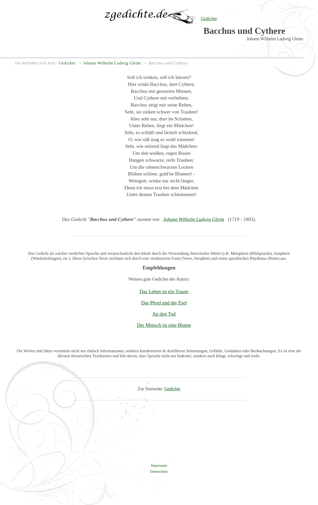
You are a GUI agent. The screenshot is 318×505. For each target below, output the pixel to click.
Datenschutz (159, 471)
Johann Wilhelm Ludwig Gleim (193, 219)
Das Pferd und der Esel (164, 302)
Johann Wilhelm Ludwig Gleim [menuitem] (112, 63)
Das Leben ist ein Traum (164, 291)
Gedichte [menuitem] (67, 63)
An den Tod (164, 314)
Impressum (159, 465)
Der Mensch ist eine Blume (164, 325)
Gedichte (172, 388)
